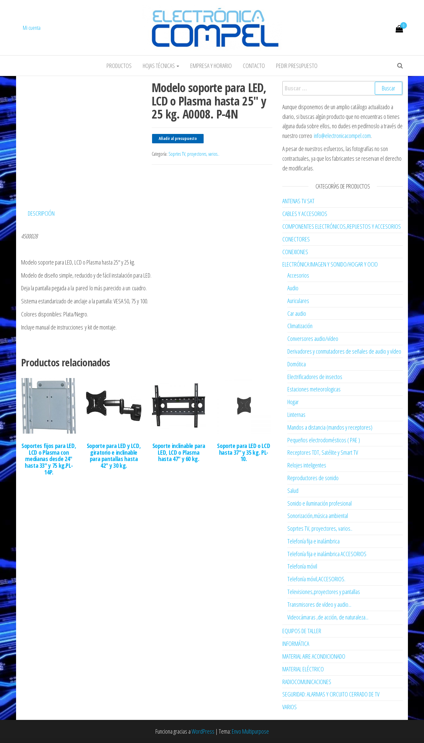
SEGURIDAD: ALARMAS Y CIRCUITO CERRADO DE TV (330, 694)
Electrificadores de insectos (314, 377)
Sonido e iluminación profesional (319, 503)
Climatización (299, 326)
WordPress (203, 731)
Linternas (296, 415)
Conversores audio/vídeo (312, 339)
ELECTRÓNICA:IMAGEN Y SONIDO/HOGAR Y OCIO (330, 264)
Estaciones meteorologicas (314, 389)
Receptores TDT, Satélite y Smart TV (322, 452)
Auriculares (298, 301)
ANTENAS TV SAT (298, 201)
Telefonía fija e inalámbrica (313, 541)
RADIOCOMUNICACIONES (306, 682)
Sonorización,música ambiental (317, 516)
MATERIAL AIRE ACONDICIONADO (313, 656)
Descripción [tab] (41, 213)
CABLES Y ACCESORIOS (304, 214)
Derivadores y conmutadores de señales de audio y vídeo (344, 351)
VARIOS (289, 707)
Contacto (254, 66)
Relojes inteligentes (306, 465)
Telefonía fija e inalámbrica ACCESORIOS (326, 554)
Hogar (293, 402)
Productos (119, 66)
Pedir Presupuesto (296, 66)
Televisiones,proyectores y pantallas (323, 592)
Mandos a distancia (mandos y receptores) (329, 427)
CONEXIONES (295, 252)
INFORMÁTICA (295, 644)
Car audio (296, 313)
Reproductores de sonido (313, 478)
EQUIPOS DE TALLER (301, 631)
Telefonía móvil (302, 566)
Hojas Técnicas (161, 66)
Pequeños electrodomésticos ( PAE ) (323, 440)
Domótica (296, 364)
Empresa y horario (211, 66)
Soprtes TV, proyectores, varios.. (193, 154)
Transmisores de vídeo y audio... (319, 604)
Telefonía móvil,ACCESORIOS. (316, 579)
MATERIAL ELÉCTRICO (303, 669)
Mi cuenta (32, 27)
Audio (292, 288)
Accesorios (298, 275)
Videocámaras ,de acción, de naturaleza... (327, 617)
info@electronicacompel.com (342, 136)
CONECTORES (296, 239)
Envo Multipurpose (250, 731)
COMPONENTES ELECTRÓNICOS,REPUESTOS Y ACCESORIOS (341, 226)
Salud (292, 491)
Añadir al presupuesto (178, 138)
